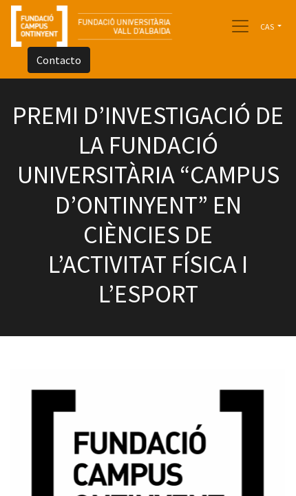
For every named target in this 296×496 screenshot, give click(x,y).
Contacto (58, 60)
